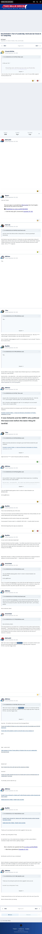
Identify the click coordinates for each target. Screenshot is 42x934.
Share (10, 915)
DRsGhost (19, 704)
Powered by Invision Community (21, 931)
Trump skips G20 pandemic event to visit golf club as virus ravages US (17, 730)
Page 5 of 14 (21, 45)
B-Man (18, 56)
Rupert (4, 39)
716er (18, 393)
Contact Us (21, 928)
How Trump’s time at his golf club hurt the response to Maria (15, 767)
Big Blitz (19, 471)
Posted (11, 53)
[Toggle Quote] (3, 56)
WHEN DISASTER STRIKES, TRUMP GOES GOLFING (12, 799)
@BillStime (19, 642)
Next (37, 45)
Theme (15, 928)
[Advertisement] (21, 21)
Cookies (27, 928)
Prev (5, 45)
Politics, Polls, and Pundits (17, 40)
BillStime (19, 316)
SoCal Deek (20, 230)
